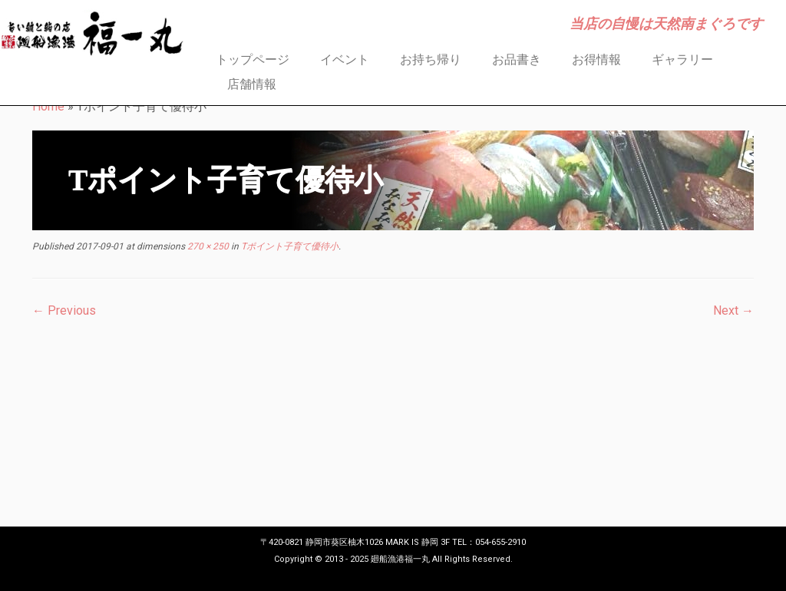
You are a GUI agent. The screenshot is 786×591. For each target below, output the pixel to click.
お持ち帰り (430, 59)
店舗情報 (251, 84)
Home (48, 106)
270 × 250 (207, 246)
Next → (733, 310)
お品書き (516, 59)
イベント (344, 59)
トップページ (252, 59)
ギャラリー (682, 59)
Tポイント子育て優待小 (289, 246)
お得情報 (596, 59)
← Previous (64, 310)
